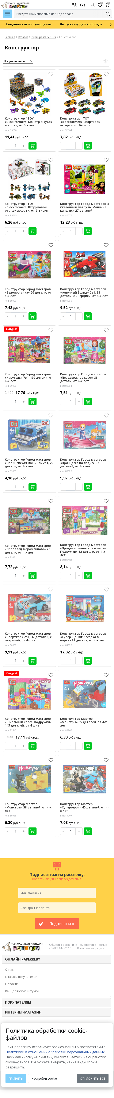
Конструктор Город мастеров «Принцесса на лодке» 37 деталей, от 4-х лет (83, 463)
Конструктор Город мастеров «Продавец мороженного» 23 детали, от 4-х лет (28, 549)
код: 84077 (66, 215)
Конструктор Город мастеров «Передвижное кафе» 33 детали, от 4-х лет (83, 378)
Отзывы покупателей (21, 976)
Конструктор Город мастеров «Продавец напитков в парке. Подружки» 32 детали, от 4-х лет (83, 550)
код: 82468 (66, 559)
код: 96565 (10, 215)
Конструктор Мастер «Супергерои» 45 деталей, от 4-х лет (84, 807)
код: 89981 (10, 557)
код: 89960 (66, 815)
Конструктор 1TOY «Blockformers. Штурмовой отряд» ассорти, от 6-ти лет (27, 207)
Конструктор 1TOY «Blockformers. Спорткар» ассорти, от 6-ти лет (80, 122)
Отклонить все (92, 1078)
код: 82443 (10, 730)
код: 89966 (66, 730)
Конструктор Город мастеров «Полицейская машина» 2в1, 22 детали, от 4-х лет (29, 463)
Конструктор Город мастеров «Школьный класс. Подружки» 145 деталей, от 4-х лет (28, 722)
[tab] (56, 959)
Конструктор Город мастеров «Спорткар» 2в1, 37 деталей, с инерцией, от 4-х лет (28, 637)
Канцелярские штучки (22, 991)
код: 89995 (66, 300)
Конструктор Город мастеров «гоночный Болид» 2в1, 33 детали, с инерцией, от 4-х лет (84, 292)
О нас (9, 969)
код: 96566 (10, 130)
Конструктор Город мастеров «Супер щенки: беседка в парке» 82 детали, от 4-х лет (83, 637)
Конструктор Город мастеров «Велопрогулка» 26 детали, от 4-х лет (28, 292)
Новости (11, 984)
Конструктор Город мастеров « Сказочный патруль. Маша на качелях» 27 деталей (84, 207)
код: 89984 (66, 385)
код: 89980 (10, 385)
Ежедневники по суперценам (29, 24)
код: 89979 (10, 300)
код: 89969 (10, 471)
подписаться (61, 923)
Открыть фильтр (105, 61)
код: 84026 (66, 645)
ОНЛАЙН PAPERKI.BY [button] (22, 959)
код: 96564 (66, 130)
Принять (16, 1078)
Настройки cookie (44, 1078)
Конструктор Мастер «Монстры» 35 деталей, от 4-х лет (83, 722)
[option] (29, 24)
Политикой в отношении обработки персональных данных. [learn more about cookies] (55, 1052)
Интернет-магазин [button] (23, 1012)
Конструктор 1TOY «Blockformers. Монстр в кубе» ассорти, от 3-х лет (28, 122)
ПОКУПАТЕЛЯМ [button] (18, 1002)
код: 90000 (10, 645)
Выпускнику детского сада (81, 24)
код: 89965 (10, 815)
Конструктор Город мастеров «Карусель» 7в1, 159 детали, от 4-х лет (29, 378)
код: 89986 (66, 471)
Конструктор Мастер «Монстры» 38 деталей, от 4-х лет (28, 807)
